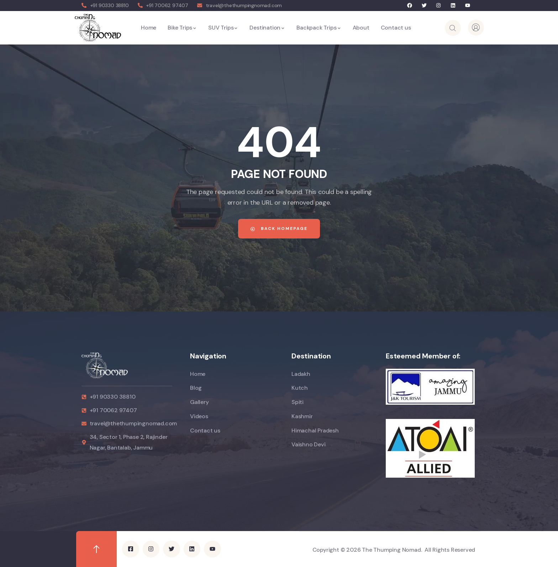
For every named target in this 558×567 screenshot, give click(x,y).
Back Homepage (279, 228)
